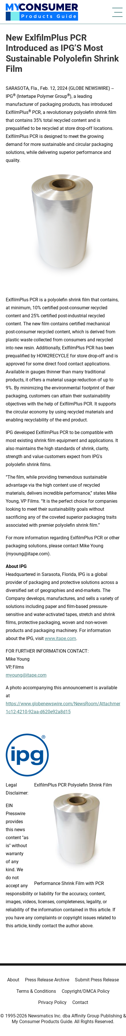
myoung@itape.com (26, 675)
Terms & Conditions (36, 991)
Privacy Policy (52, 1002)
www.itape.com (60, 638)
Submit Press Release (97, 979)
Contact (80, 1002)
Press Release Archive (47, 979)
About (13, 979)
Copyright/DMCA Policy (86, 991)
